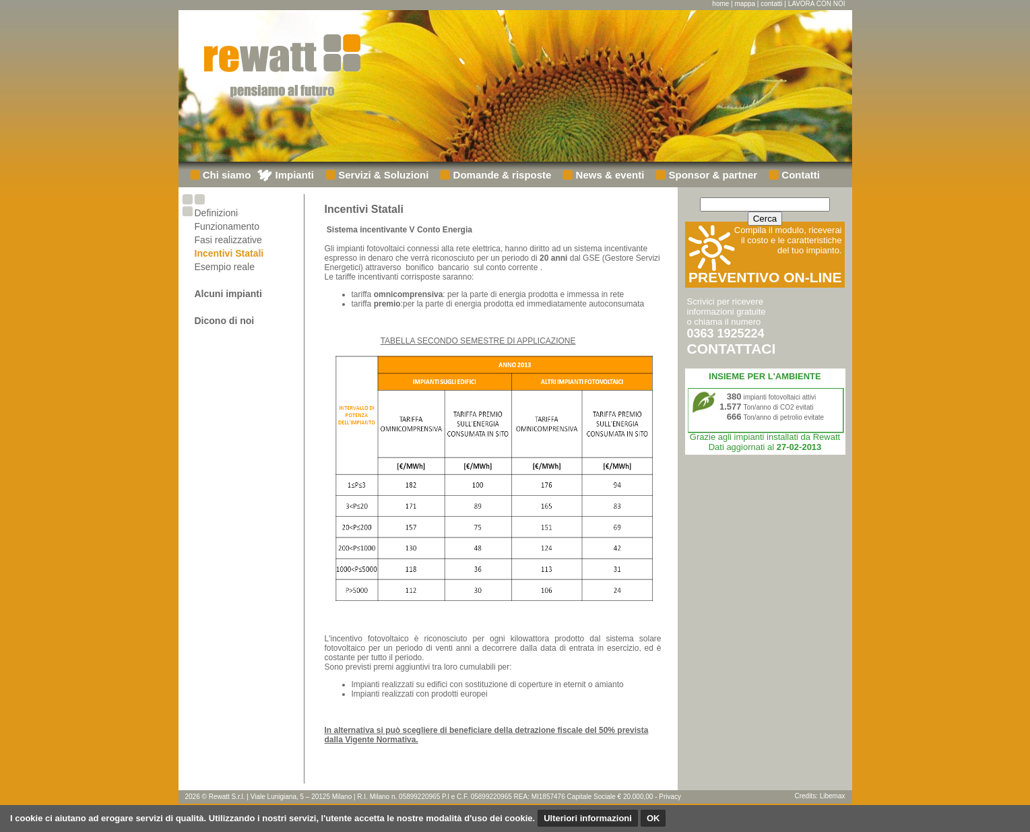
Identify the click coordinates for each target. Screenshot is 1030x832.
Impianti (293, 175)
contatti (771, 3)
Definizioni (216, 212)
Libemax (832, 796)
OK (653, 818)
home (720, 3)
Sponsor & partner (711, 175)
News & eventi (608, 175)
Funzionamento (227, 226)
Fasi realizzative (228, 239)
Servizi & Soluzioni (381, 175)
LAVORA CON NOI (816, 3)
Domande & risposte (500, 175)
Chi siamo (225, 175)
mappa (745, 3)
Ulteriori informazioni (588, 818)
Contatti (799, 175)
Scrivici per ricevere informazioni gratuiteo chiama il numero (731, 326)
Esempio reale (225, 266)
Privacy (670, 796)
